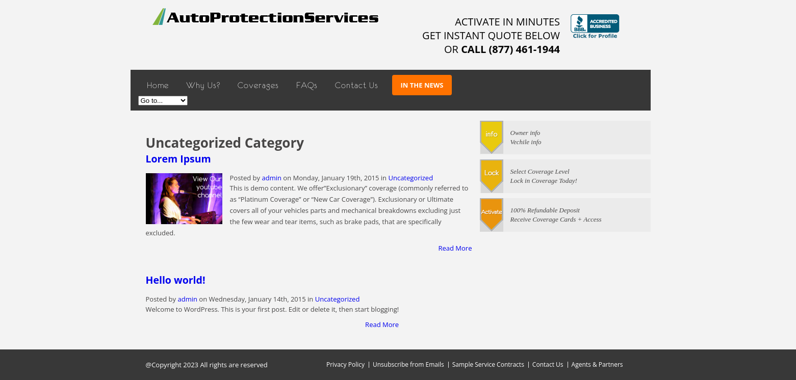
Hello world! (176, 280)
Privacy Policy (345, 364)
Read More (455, 248)
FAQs (307, 85)
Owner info (525, 133)
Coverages (258, 85)
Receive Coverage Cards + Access (556, 219)
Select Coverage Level (540, 171)
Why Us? (203, 85)
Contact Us (356, 85)
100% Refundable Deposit (545, 210)
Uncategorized (410, 177)
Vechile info (526, 142)
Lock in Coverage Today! (543, 180)
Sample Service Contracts (488, 364)
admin (271, 177)
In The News (422, 85)
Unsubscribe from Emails (408, 364)
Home (158, 85)
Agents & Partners (597, 364)
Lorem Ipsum (178, 159)
